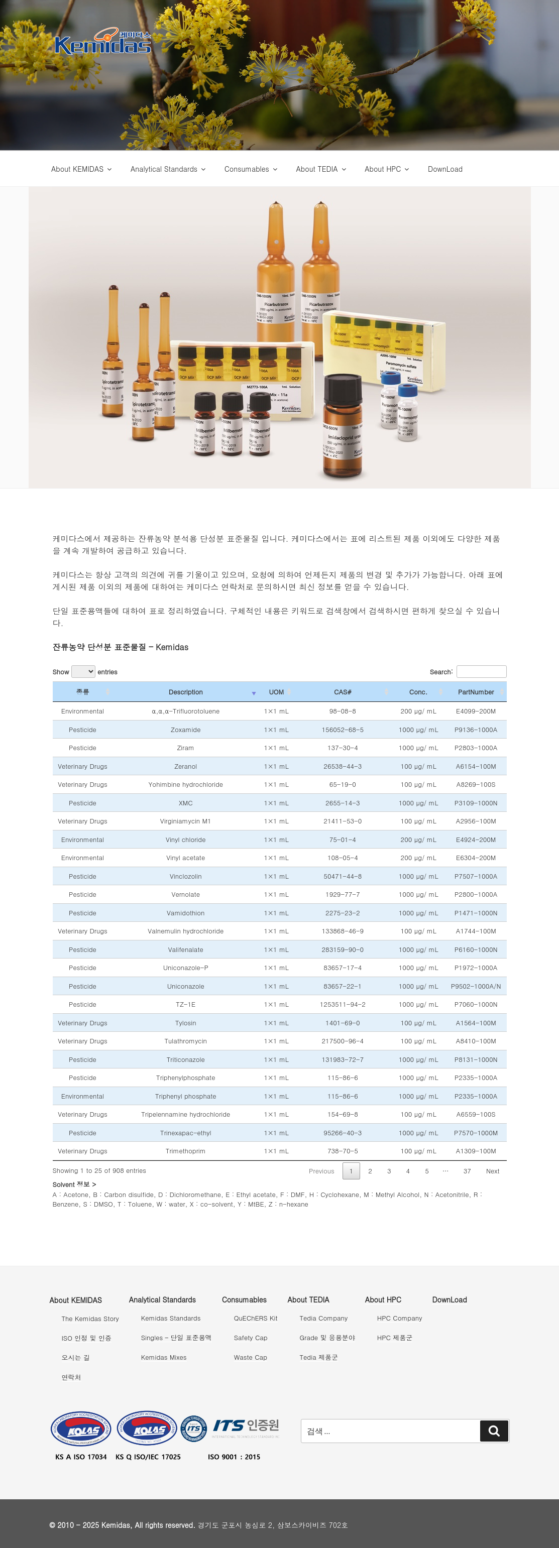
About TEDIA (322, 169)
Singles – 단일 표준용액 (176, 1337)
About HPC (387, 169)
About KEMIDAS (82, 169)
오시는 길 (76, 1357)
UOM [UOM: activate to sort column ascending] (276, 691)
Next (493, 1170)
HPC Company (399, 1318)
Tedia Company (324, 1318)
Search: (468, 671)
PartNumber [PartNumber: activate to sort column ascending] (476, 691)
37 (467, 1170)
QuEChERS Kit (256, 1318)
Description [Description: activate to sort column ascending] (186, 691)
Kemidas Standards (171, 1318)
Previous (321, 1170)
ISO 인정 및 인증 (86, 1338)
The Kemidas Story (90, 1318)
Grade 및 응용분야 (327, 1337)
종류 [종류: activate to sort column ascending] (82, 691)
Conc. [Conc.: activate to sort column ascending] (418, 691)
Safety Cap (251, 1337)
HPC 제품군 (394, 1337)
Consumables (252, 169)
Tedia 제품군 (319, 1357)
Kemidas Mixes (164, 1357)
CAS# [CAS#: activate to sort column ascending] (342, 691)
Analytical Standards (169, 169)
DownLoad (445, 169)
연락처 (71, 1377)
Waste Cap (250, 1357)
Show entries (85, 671)
